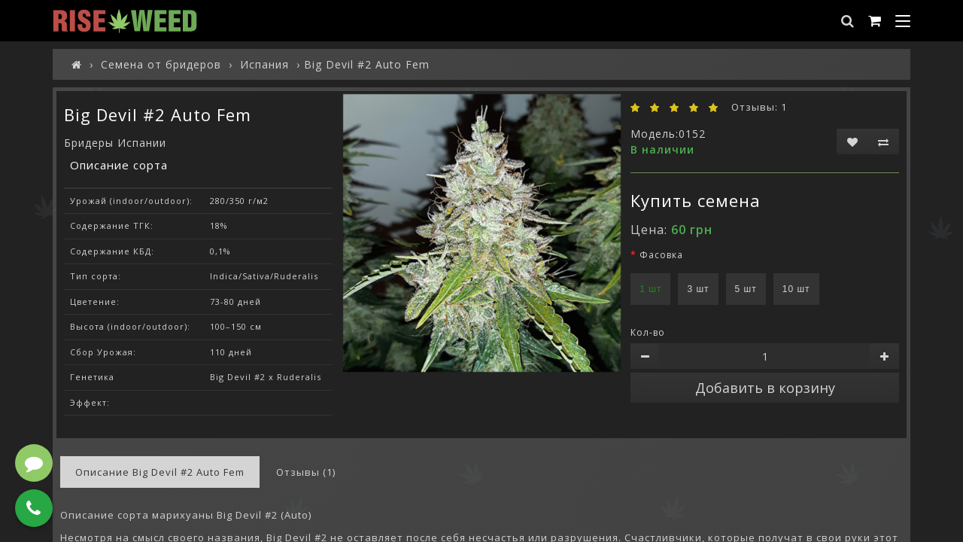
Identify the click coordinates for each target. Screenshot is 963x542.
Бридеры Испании (115, 143)
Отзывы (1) (306, 472)
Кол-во (647, 332)
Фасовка (661, 254)
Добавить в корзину (765, 388)
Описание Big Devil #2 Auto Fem (160, 472)
